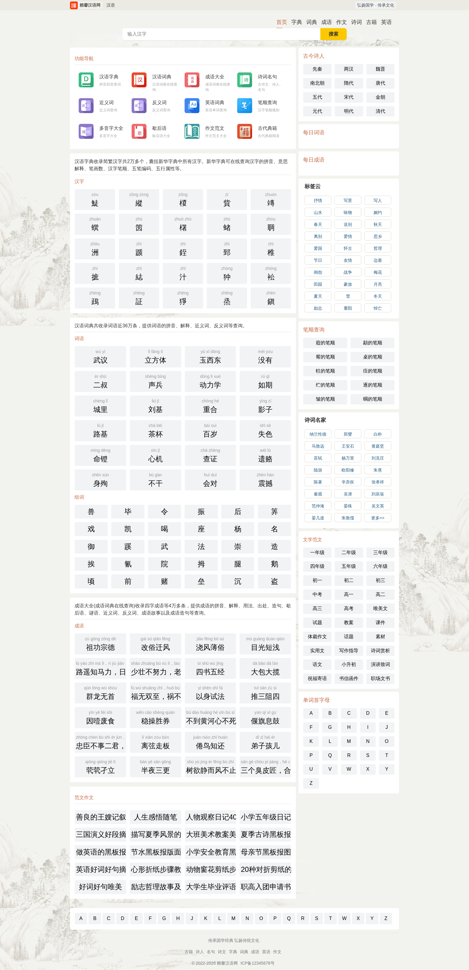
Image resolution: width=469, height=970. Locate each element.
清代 (380, 111)
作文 (339, 22)
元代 (317, 111)
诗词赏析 (380, 650)
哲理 (378, 248)
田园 (318, 284)
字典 (294, 22)
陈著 (318, 482)
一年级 (317, 552)
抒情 (318, 200)
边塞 (378, 260)
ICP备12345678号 (257, 963)
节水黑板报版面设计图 (156, 852)
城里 (100, 405)
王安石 (348, 446)
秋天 (378, 224)
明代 (349, 111)
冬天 (378, 296)
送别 (348, 224)
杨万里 (348, 458)
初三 (380, 580)
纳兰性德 (318, 434)
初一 (317, 580)
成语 (324, 22)
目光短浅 (265, 643)
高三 (317, 608)
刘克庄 (377, 458)
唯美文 (380, 608)
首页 (279, 22)
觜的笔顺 (325, 356)
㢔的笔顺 (325, 342)
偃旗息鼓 (265, 717)
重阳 (348, 308)
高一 (349, 594)
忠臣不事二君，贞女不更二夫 (101, 742)
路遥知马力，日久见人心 (101, 668)
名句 (211, 951)
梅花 (378, 272)
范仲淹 (318, 506)
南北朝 (317, 83)
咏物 (348, 212)
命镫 (100, 455)
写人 (378, 200)
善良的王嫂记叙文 (101, 817)
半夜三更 (155, 766)
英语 (384, 22)
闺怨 (318, 272)
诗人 (200, 951)
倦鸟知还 (210, 742)
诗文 (222, 951)
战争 (348, 272)
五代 (317, 97)
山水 (318, 212)
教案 (349, 622)
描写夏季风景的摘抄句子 (156, 834)
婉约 (378, 212)
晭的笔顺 (372, 399)
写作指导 (348, 650)
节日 (318, 260)
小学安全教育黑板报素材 (211, 852)
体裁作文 (317, 636)
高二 (380, 594)
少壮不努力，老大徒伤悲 (156, 668)
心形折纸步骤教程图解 (156, 869)
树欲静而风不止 (211, 766)
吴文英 (377, 506)
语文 (317, 664)
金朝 (380, 97)
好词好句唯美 (100, 887)
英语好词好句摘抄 (101, 869)
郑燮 (348, 434)
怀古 (348, 248)
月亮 (378, 284)
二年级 (349, 552)
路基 (100, 430)
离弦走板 (155, 742)
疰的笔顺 (372, 370)
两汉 (349, 69)
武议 (100, 356)
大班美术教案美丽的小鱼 (211, 834)
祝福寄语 (317, 678)
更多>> (377, 518)
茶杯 (155, 430)
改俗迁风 (155, 643)
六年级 (380, 566)
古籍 (369, 22)
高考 (349, 608)
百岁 (210, 430)
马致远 (318, 446)
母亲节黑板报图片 (266, 852)
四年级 (317, 566)
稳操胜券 (155, 717)
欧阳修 (348, 470)
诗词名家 (315, 420)
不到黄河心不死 (211, 717)
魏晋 (380, 69)
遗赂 (265, 455)
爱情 (348, 236)
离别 (318, 236)
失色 (265, 430)
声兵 (155, 381)
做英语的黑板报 (101, 852)
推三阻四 (265, 692)
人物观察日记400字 (211, 817)
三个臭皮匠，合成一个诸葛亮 (266, 766)
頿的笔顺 (372, 342)
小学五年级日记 (266, 817)
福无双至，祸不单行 (156, 692)
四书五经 (210, 668)
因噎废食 (100, 717)
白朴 (378, 434)
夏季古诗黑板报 (266, 834)
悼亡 (378, 308)
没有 (265, 356)
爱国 (318, 248)
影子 (265, 405)
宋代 (349, 97)
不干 (155, 479)
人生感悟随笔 (155, 817)
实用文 (317, 650)
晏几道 (318, 518)
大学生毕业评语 (211, 887)
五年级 (349, 566)
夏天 (318, 296)
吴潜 (348, 494)
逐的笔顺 (372, 384)
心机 (155, 455)
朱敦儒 (348, 518)
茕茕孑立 (100, 766)
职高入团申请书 (266, 887)
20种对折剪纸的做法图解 (266, 869)
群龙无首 (100, 692)
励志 (318, 308)
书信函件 (348, 678)
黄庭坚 (377, 446)
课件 (380, 622)
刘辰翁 (377, 494)
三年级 (380, 552)
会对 (210, 479)
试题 (317, 622)
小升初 (349, 664)
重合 (210, 405)
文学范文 (312, 539)
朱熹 (378, 470)
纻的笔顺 (325, 384)
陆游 (318, 470)
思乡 (378, 236)
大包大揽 (265, 668)
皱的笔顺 (325, 399)
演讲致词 (380, 664)
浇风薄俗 (210, 643)
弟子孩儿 (265, 742)
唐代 (380, 83)
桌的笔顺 (372, 356)
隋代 (349, 83)
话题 (349, 636)
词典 (309, 22)
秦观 (318, 494)
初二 (349, 580)
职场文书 (380, 678)
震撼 (265, 479)
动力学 (210, 381)
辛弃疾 (348, 482)
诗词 (354, 22)
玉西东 (210, 356)
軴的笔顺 (325, 370)
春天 (318, 224)
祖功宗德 (100, 643)
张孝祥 (377, 482)
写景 (348, 200)
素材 (380, 636)
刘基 (155, 405)
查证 (210, 455)
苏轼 (318, 458)
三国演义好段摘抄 (101, 834)
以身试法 (210, 692)
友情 (348, 260)
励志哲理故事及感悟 (156, 887)
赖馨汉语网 (227, 963)
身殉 (100, 479)
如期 (265, 381)
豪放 (348, 284)
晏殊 (348, 506)
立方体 (155, 356)
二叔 (100, 381)
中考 (317, 594)
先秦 (317, 69)
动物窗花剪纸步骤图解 (211, 869)
